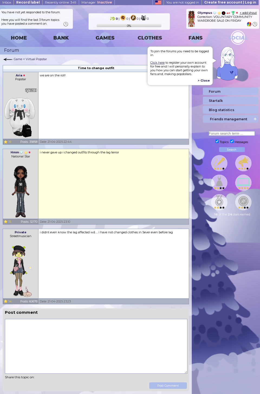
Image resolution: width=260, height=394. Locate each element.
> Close (204, 80)
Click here (157, 62)
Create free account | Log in (230, 2)
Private (21, 232)
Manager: (97, 2)
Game (18, 59)
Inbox (6, 2)
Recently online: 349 (60, 2)
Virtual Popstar (36, 59)
